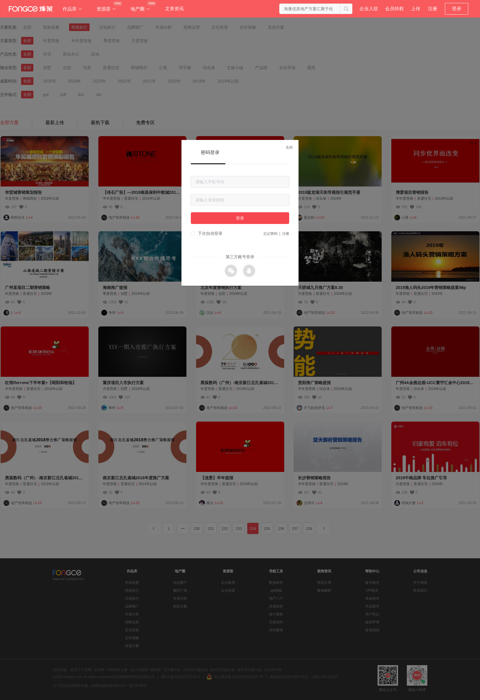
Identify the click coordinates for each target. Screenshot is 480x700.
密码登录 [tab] (210, 152)
